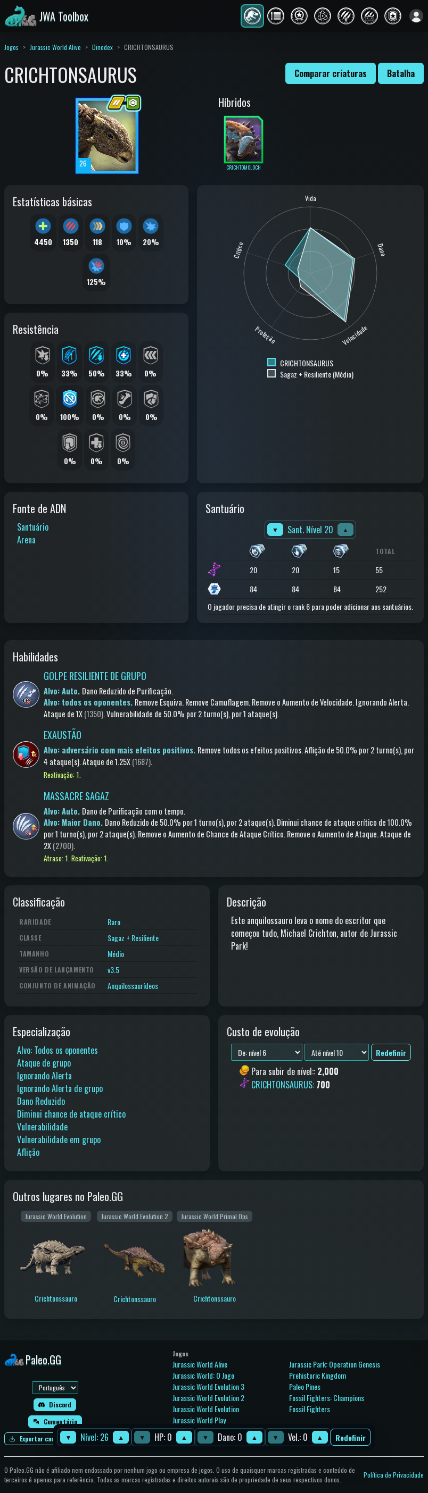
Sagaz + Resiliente (133, 937)
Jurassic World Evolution (205, 1408)
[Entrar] (416, 16)
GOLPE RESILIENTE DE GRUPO (95, 676)
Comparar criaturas (330, 73)
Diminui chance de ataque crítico (71, 1114)
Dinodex (102, 47)
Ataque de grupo (44, 1062)
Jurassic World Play (199, 1419)
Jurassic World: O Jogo (203, 1375)
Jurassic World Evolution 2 (208, 1397)
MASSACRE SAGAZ (76, 796)
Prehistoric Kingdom (317, 1375)
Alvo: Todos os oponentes (57, 1050)
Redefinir (350, 1437)
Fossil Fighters (309, 1408)
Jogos (11, 47)
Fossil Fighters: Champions (326, 1397)
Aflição (28, 1152)
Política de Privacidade (394, 1474)
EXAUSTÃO (62, 735)
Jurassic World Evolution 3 (208, 1386)
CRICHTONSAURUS (281, 1084)
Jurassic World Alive (55, 47)
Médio (116, 953)
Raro (114, 921)
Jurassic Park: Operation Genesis (334, 1364)
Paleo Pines (304, 1386)
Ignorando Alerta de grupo (60, 1088)
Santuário (32, 527)
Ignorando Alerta (44, 1075)
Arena (26, 539)
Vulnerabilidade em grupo (59, 1139)
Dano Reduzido (41, 1101)
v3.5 (113, 969)
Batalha (401, 73)
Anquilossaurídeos (133, 985)
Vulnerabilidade (42, 1126)
